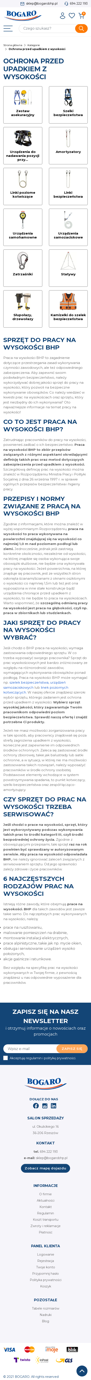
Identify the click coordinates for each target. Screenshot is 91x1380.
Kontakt (45, 1207)
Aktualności (45, 1201)
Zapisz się (72, 1049)
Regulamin (45, 1213)
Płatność (45, 1232)
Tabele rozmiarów (45, 1308)
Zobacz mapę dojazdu (45, 1168)
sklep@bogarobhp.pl (42, 3)
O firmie (45, 1194)
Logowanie (45, 1254)
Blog (45, 1321)
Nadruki (46, 1315)
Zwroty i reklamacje (45, 1226)
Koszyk (45, 1286)
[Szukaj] (53, 28)
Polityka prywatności (45, 1280)
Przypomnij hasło (45, 1274)
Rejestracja (45, 1261)
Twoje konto (45, 1267)
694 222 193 (79, 3)
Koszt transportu (45, 1220)
